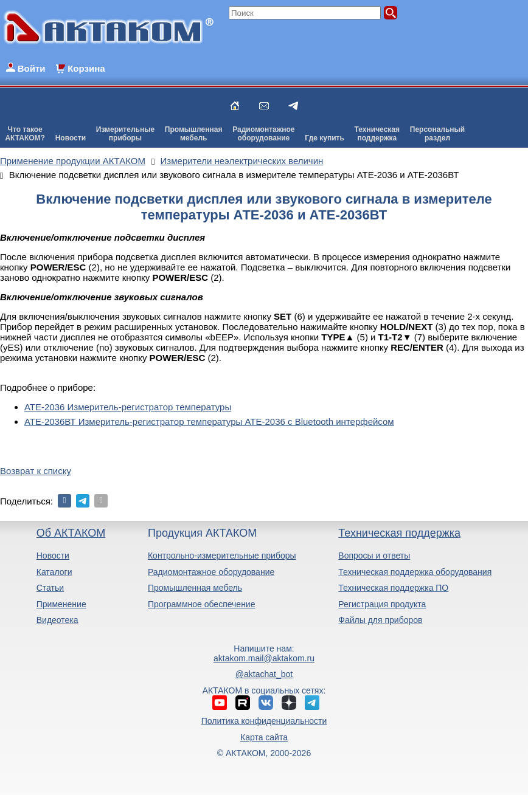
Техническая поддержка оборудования (415, 572)
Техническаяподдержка (377, 133)
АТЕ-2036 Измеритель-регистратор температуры (127, 407)
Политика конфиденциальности (264, 721)
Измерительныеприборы (125, 133)
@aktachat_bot (264, 674)
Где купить (324, 138)
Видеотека (57, 620)
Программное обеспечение (201, 604)
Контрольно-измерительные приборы (222, 555)
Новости (70, 138)
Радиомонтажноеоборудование (263, 133)
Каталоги (54, 572)
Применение (61, 604)
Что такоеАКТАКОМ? (25, 133)
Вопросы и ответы (374, 555)
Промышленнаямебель (194, 133)
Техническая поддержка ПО (393, 588)
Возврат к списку (35, 471)
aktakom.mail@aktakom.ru (264, 658)
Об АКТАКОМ (70, 533)
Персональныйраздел (437, 133)
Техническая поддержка (399, 533)
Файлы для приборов (380, 620)
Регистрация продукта (382, 604)
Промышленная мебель (195, 588)
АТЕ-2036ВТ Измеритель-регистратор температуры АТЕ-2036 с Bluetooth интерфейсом (209, 421)
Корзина (86, 68)
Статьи (50, 588)
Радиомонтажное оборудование (211, 572)
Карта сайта (264, 737)
